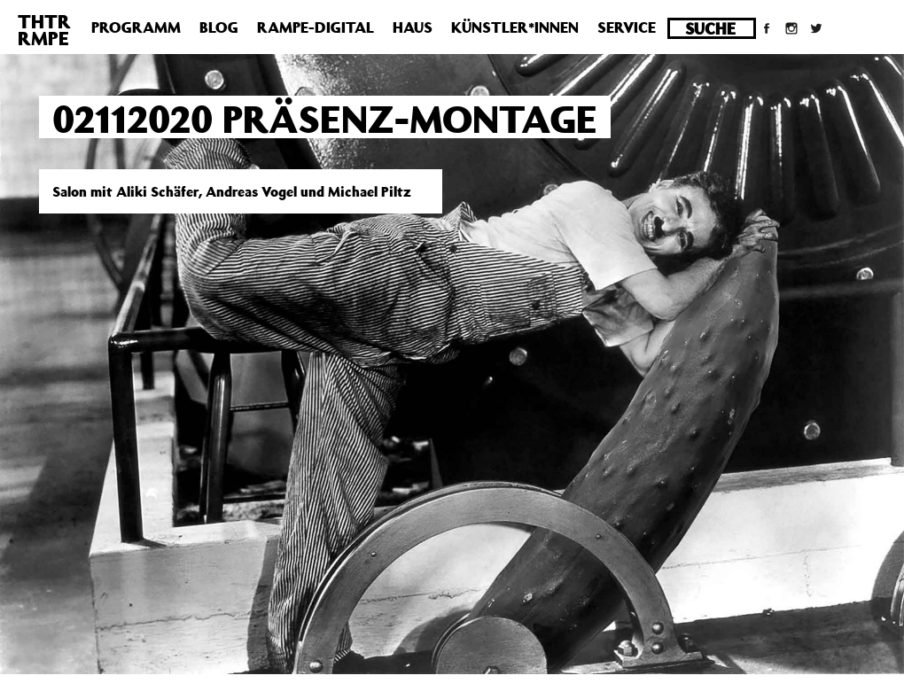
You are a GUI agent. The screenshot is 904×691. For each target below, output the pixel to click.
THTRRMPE (44, 29)
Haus (413, 27)
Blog (218, 27)
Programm (136, 27)
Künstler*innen (515, 27)
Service (626, 27)
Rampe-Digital (315, 27)
